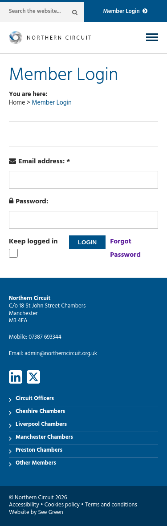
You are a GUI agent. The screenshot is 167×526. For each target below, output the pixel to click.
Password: (28, 202)
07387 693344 (45, 337)
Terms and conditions (111, 505)
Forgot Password (125, 248)
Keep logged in (33, 242)
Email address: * (39, 162)
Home (17, 103)
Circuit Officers (35, 399)
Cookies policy (62, 505)
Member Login (125, 12)
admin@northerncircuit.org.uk (60, 354)
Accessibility (24, 505)
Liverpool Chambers (41, 425)
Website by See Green (36, 513)
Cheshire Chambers (40, 412)
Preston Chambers (39, 450)
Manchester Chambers (44, 438)
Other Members (36, 463)
